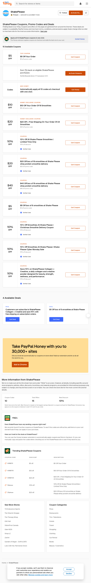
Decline (69, 573)
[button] (87, 3)
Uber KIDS (8, 529)
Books (51, 542)
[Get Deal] (12, 319)
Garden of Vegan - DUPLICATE (16, 542)
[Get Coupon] (75, 57)
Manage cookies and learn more (40, 575)
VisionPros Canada (11, 525)
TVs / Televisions (55, 517)
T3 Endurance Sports (12, 509)
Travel (51, 525)
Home (4, 563)
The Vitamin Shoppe (12, 513)
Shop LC (8, 533)
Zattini (7, 538)
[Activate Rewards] (76, 13)
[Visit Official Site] (86, 13)
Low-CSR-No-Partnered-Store (16, 546)
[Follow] (63, 13)
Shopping (52, 529)
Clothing (52, 533)
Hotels (51, 521)
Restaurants (53, 513)
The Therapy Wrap (11, 517)
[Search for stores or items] (44, 3)
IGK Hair (8, 521)
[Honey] (7, 4)
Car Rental (53, 538)
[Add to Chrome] (20, 364)
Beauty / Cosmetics (56, 546)
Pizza (51, 509)
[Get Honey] (75, 89)
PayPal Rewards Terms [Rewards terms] (27, 76)
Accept (69, 569)
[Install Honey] (80, 39)
